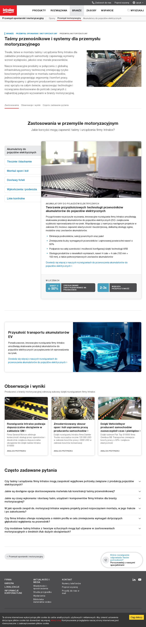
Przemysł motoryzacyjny (69, 18)
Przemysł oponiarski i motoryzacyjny (23, 18)
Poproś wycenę (122, 2)
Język (138, 2)
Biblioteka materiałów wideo (42, 600)
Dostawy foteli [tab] (16, 179)
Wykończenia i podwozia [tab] (22, 189)
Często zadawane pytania (56, 105)
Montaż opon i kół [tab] (17, 170)
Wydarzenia (39, 596)
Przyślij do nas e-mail (71, 592)
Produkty (39, 10)
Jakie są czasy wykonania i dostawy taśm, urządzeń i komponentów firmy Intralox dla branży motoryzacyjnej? (73, 500)
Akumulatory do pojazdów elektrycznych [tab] (21, 151)
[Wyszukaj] (135, 10)
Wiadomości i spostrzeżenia (40, 587)
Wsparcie (107, 10)
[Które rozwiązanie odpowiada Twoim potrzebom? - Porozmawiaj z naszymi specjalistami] (122, 560)
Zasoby (91, 10)
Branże (77, 10)
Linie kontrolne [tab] (16, 198)
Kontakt (67, 579)
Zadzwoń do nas (101, 2)
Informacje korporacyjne (13, 592)
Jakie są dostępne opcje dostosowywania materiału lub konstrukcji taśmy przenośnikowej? (73, 491)
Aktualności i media (41, 580)
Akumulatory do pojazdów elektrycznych (102, 18)
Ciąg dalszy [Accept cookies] (136, 617)
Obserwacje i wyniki (30, 105)
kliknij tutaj (56, 620)
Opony (52, 18)
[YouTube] (139, 580)
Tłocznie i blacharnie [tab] (19, 161)
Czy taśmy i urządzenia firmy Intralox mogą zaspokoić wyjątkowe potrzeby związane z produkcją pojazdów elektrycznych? (73, 483)
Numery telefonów (71, 583)
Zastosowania (12, 105)
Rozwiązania (59, 10)
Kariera (9, 583)
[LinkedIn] (134, 580)
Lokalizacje (12, 587)
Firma (8, 579)
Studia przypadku (42, 592)
